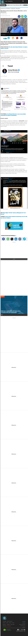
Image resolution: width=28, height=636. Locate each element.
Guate (7, 622)
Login (6, 1)
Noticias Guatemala (5, 8)
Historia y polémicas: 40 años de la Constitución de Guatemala (10, 311)
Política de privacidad (22, 624)
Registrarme (10, 1)
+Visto (14, 259)
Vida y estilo (12, 624)
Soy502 (4, 621)
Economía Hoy (9, 621)
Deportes (4, 624)
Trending (8, 624)
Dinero (10, 622)
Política (18, 8)
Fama (13, 622)
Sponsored (9, 625)
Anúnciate (23, 621)
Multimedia (4, 625)
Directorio (23, 627)
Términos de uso (22, 625)
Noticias (13, 8)
